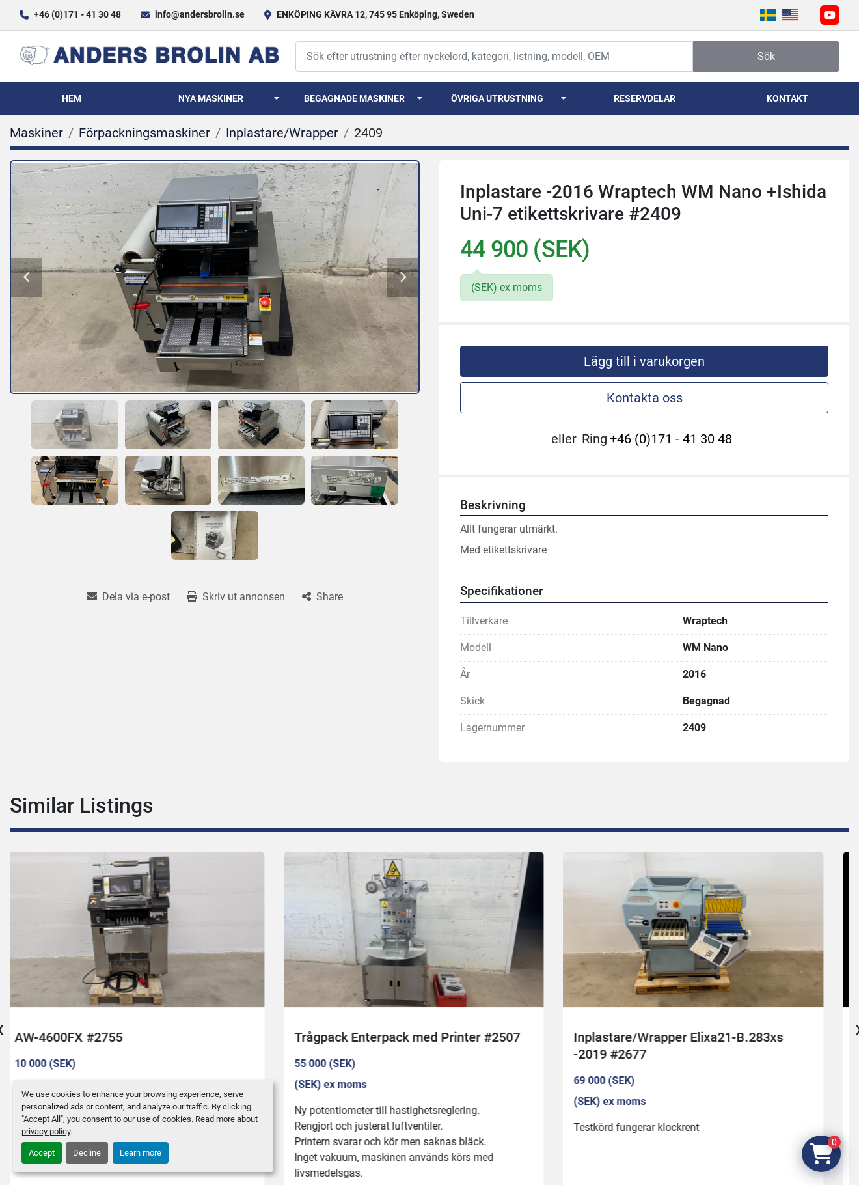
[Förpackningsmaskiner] (144, 133)
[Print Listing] (235, 597)
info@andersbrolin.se (200, 14)
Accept (42, 1153)
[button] (214, 98)
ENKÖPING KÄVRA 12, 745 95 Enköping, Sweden (375, 14)
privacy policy (45, 1131)
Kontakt (787, 98)
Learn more (140, 1153)
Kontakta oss (645, 398)
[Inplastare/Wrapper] (282, 133)
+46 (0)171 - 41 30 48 (77, 14)
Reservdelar (644, 98)
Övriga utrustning (497, 98)
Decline (87, 1153)
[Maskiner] (36, 133)
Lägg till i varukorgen (644, 361)
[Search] (494, 56)
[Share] (322, 597)
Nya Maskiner (210, 98)
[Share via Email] (128, 597)
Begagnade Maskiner (354, 98)
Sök (766, 56)
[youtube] (829, 15)
